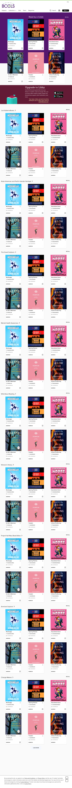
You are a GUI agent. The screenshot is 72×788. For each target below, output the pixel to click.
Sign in (65, 10)
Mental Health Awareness (10, 323)
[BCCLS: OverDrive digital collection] (8, 5)
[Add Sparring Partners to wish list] (42, 48)
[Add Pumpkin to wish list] (42, 82)
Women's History (7, 465)
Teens (24, 10)
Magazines (31, 10)
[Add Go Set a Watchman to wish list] (22, 82)
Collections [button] (12, 10)
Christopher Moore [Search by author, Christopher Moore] (54, 43)
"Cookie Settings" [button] (24, 782)
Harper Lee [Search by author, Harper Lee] (11, 76)
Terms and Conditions (29, 778)
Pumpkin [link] (31, 75)
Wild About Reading (8, 394)
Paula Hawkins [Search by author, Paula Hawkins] (53, 76)
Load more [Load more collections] (36, 747)
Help (68, 2)
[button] (52, 10)
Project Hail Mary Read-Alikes (12, 536)
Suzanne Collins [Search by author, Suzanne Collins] (12, 43)
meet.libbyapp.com (43, 102)
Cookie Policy (27, 784)
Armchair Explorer (8, 607)
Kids (19, 10)
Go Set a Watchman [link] (13, 75)
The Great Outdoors (8, 252)
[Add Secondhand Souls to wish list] (63, 48)
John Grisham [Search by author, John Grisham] (32, 43)
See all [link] (67, 17)
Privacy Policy (41, 778)
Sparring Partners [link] (33, 41)
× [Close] (67, 779)
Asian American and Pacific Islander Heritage (17, 181)
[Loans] (59, 10)
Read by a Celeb (36, 17)
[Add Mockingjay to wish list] (22, 48)
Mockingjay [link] (11, 41)
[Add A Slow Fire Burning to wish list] (63, 82)
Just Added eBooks (8, 111)
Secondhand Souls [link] (53, 41)
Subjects (4, 10)
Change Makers (7, 677)
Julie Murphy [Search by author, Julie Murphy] (32, 76)
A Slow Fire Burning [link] (54, 75)
